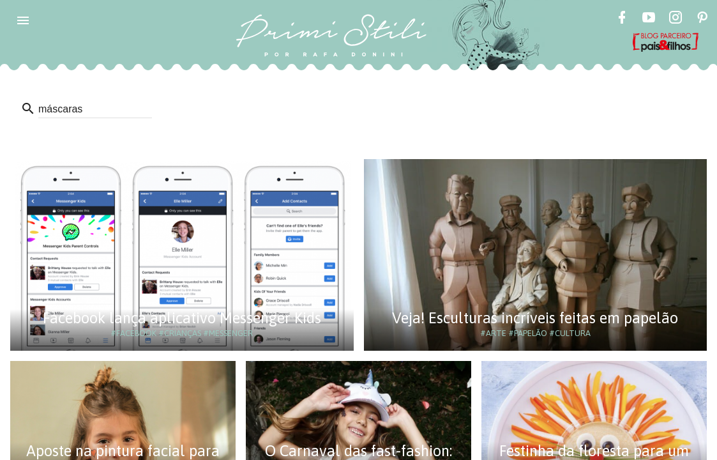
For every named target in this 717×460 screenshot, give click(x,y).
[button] (23, 20)
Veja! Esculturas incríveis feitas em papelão (535, 317)
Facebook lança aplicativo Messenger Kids (182, 317)
